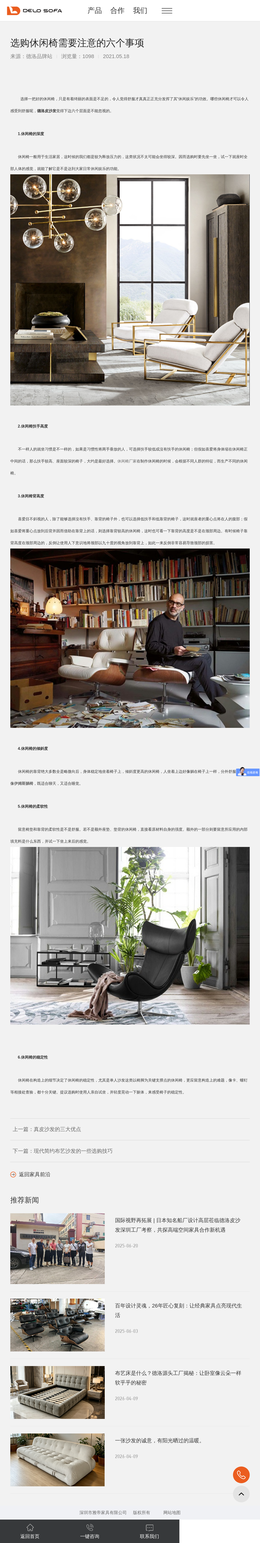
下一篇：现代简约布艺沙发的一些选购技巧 (63, 1151)
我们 (140, 10)
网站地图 (172, 1512)
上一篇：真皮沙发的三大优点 (47, 1129)
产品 (95, 10)
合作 (117, 10)
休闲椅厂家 (127, 461)
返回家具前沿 (34, 1174)
